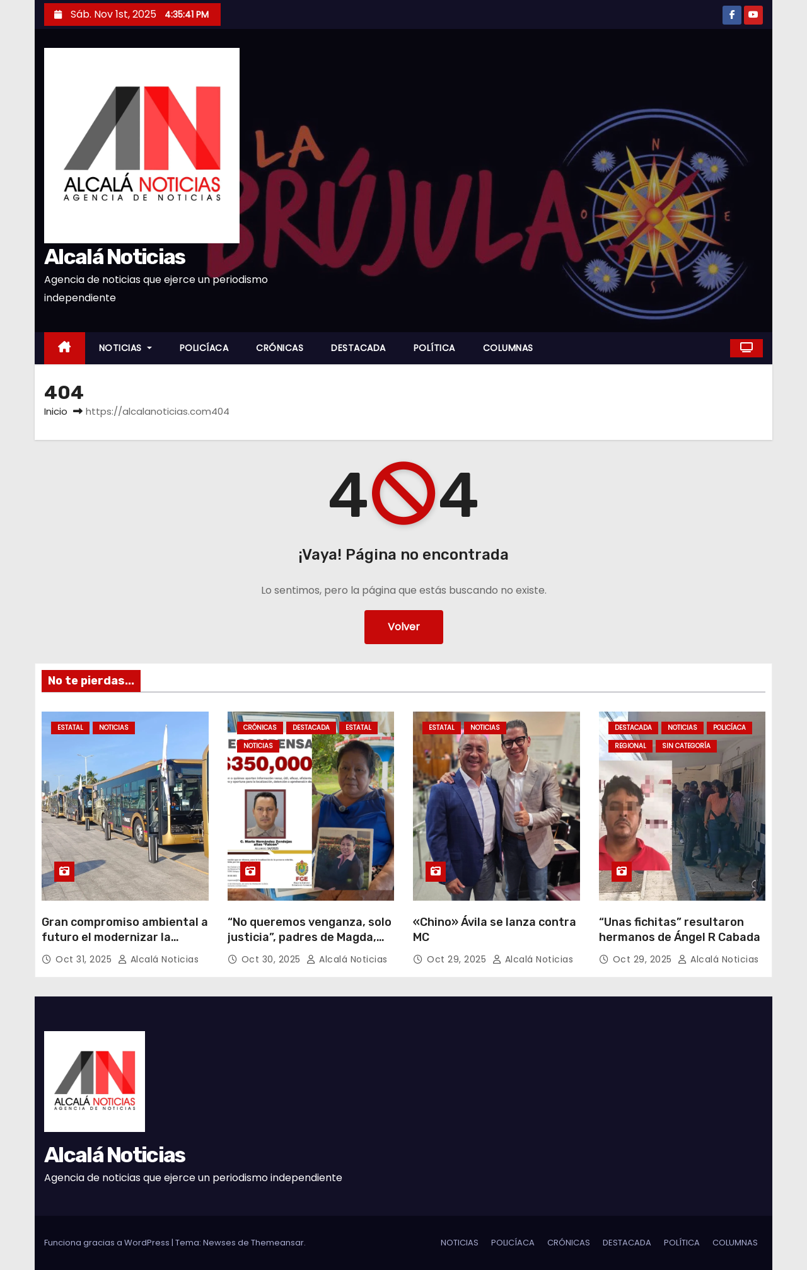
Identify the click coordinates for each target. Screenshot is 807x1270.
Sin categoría (686, 746)
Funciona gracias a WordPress (107, 1243)
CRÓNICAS (279, 348)
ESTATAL (70, 727)
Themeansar (277, 1243)
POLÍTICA (434, 348)
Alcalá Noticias (114, 257)
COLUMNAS (508, 348)
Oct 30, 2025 (272, 959)
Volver (404, 627)
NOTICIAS (125, 348)
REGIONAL (630, 746)
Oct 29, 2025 (458, 959)
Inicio (55, 411)
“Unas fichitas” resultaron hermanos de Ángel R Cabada (679, 929)
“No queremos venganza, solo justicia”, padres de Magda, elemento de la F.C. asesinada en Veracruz (310, 944)
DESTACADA (358, 348)
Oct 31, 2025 (85, 959)
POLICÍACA (204, 348)
